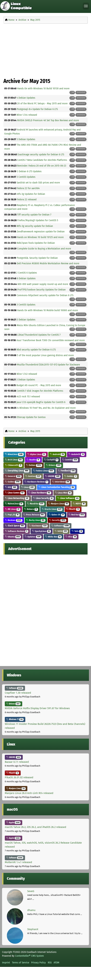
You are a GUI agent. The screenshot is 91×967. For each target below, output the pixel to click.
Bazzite (33, 459)
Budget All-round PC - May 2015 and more (38, 385)
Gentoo (33, 476)
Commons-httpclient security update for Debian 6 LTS (45, 295)
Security (57, 520)
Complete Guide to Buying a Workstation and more (44, 248)
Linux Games (15, 492)
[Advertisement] (45, 50)
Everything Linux (17, 470)
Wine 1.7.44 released (27, 114)
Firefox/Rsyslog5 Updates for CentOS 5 (37, 220)
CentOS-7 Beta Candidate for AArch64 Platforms (42, 160)
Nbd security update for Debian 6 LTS (36, 349)
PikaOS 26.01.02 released (19, 777)
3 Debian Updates (26, 139)
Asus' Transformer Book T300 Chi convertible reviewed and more (50, 340)
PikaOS (73, 509)
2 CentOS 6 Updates (26, 272)
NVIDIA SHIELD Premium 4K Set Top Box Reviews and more (48, 120)
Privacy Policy (38, 962)
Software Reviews (16, 531)
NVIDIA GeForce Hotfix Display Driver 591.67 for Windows (37, 708)
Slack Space (15, 525)
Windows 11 (15, 719)
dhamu (31, 910)
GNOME (53, 476)
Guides (70, 476)
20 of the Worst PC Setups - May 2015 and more (42, 103)
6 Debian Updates (26, 278)
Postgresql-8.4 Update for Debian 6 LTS (37, 109)
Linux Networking (17, 498)
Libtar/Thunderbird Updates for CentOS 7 (38, 334)
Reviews (13, 520)
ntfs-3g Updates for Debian (31, 193)
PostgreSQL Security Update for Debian (37, 257)
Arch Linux (14, 459)
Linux (28, 487)
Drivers (54, 465)
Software (60, 525)
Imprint (6, 962)
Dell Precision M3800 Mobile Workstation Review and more (48, 263)
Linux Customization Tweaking (57, 487)
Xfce (71, 536)
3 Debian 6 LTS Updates (29, 171)
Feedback (67, 470)
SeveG (30, 891)
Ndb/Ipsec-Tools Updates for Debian (36, 242)
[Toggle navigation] (86, 6)
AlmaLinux (14, 454)
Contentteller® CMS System (29, 955)
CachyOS (51, 459)
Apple (13, 822)
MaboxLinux (14, 503)
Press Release (34, 514)
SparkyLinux (41, 531)
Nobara (31, 509)
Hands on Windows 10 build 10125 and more (40, 237)
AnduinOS (77, 454)
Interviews (61, 481)
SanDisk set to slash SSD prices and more (38, 182)
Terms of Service (20, 962)
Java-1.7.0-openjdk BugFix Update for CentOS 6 (40, 402)
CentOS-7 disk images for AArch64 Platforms (40, 390)
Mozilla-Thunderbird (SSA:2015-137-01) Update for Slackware (48, 364)
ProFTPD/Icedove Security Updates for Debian (41, 289)
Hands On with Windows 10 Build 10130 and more (43, 88)
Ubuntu (13, 536)
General (13, 476)
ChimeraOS (13, 465)
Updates (33, 536)
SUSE (61, 531)
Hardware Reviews (36, 481)
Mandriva (35, 503)
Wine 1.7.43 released (27, 373)
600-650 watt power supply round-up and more (42, 284)
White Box (53, 536)
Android (57, 454)
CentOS (70, 459)
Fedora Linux (43, 470)
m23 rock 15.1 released (28, 396)
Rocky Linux (35, 520)
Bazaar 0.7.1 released (17, 761)
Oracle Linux (52, 509)
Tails (77, 531)
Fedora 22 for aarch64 (28, 188)
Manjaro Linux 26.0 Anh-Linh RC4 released (29, 793)
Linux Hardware (39, 492)
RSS (50, 962)
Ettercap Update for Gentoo (31, 417)
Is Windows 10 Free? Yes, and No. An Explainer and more (46, 407)
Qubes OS (57, 514)
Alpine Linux (36, 454)
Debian (34, 465)
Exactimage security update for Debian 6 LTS (40, 154)
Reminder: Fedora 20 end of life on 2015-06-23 (41, 165)
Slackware (38, 525)
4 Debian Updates (26, 97)
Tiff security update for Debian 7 (34, 214)
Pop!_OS (12, 514)
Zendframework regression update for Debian (41, 231)
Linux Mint (63, 492)
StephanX (32, 929)
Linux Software (68, 498)
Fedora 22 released (27, 199)
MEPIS (79, 503)
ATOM (56, 962)
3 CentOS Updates (26, 176)
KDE (11, 487)
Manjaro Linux (58, 503)
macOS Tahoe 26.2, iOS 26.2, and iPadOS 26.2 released (35, 827)
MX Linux (12, 509)
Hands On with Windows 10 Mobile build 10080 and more (47, 310)
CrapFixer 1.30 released (18, 692)
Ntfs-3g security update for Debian (35, 226)
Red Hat (77, 514)
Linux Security (43, 498)
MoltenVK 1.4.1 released (18, 862)
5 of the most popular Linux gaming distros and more (45, 355)
